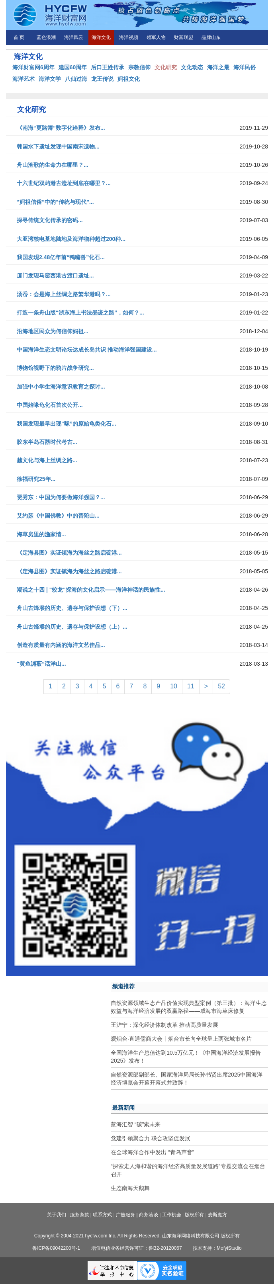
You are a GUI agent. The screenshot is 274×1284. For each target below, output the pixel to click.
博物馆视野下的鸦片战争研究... (55, 368)
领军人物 (156, 37)
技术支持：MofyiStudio (217, 1248)
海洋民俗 (244, 67)
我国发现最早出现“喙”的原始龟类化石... (66, 423)
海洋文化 (101, 37)
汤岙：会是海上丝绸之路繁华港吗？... (64, 294)
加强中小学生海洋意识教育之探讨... (61, 386)
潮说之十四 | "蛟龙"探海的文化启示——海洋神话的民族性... (91, 589)
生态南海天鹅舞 (130, 1188)
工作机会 (171, 1215)
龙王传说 (102, 79)
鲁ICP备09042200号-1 (56, 1248)
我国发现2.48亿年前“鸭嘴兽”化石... (61, 257)
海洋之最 (218, 67)
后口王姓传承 (107, 67)
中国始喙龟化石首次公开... (50, 405)
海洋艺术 (23, 79)
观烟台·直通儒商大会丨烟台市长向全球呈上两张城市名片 (181, 1039)
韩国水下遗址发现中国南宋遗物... (58, 146)
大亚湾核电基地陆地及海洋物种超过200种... (71, 239)
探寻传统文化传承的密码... (50, 220)
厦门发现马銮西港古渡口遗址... (55, 275)
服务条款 (79, 1215)
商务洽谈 (148, 1215)
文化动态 (192, 67)
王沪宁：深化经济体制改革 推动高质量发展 (164, 1025)
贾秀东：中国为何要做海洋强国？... (61, 497)
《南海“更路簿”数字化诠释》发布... (61, 128)
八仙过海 (76, 79)
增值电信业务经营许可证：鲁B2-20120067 (136, 1248)
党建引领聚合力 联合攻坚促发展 (150, 1138)
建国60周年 (73, 67)
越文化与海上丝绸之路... (47, 460)
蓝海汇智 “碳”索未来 (135, 1124)
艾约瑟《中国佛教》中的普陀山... (58, 515)
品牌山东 (211, 37)
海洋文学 (50, 79)
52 (221, 686)
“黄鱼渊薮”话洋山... (41, 664)
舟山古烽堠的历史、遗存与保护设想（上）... (72, 626)
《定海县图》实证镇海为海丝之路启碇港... (69, 552)
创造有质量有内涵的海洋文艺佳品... (61, 645)
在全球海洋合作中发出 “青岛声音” (152, 1152)
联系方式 (102, 1215)
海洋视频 (128, 37)
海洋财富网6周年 (33, 67)
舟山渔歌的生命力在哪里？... (52, 165)
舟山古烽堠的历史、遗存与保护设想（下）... (72, 608)
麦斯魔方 (217, 1215)
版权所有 (194, 1215)
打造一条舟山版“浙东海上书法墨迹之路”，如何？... (80, 312)
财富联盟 (183, 37)
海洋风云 (73, 37)
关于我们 (56, 1215)
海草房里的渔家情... (41, 534)
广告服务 (125, 1215)
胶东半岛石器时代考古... (47, 442)
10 (173, 686)
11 (190, 686)
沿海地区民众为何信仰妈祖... (52, 331)
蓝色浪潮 (46, 37)
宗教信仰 (139, 67)
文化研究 (166, 67)
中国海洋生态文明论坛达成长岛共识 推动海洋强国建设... (87, 349)
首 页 (19, 37)
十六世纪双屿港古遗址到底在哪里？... (64, 183)
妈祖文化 (128, 79)
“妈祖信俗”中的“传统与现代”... (55, 202)
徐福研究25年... (36, 479)
